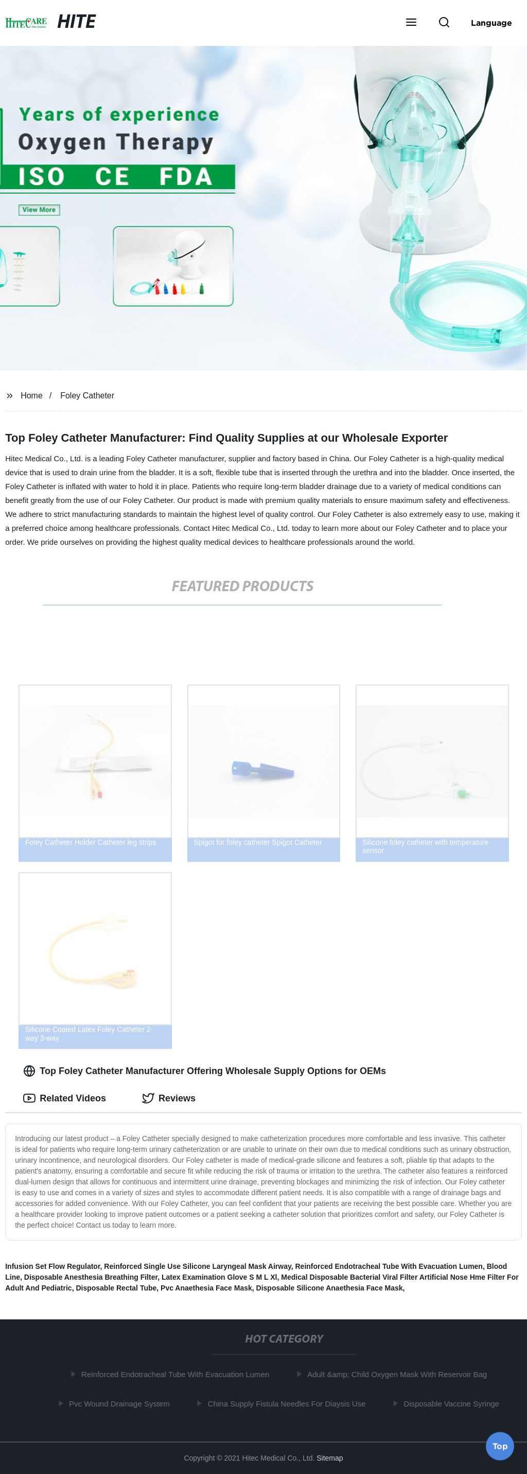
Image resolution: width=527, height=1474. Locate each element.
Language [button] (491, 22)
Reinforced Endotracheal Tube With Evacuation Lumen (388, 1266)
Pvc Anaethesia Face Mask (206, 1288)
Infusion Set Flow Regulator (52, 1266)
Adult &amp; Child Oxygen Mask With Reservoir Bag (400, 1374)
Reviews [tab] (169, 1098)
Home (32, 395)
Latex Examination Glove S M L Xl (219, 1277)
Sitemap (330, 1458)
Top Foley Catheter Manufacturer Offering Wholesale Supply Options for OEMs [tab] (204, 1071)
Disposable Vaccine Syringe (455, 1403)
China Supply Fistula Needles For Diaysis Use (290, 1403)
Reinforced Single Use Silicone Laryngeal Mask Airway (197, 1266)
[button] (411, 23)
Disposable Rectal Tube (116, 1288)
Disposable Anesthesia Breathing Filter (90, 1277)
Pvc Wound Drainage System (122, 1403)
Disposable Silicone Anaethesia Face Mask (329, 1288)
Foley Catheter (87, 395)
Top (500, 1446)
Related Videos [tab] (64, 1098)
